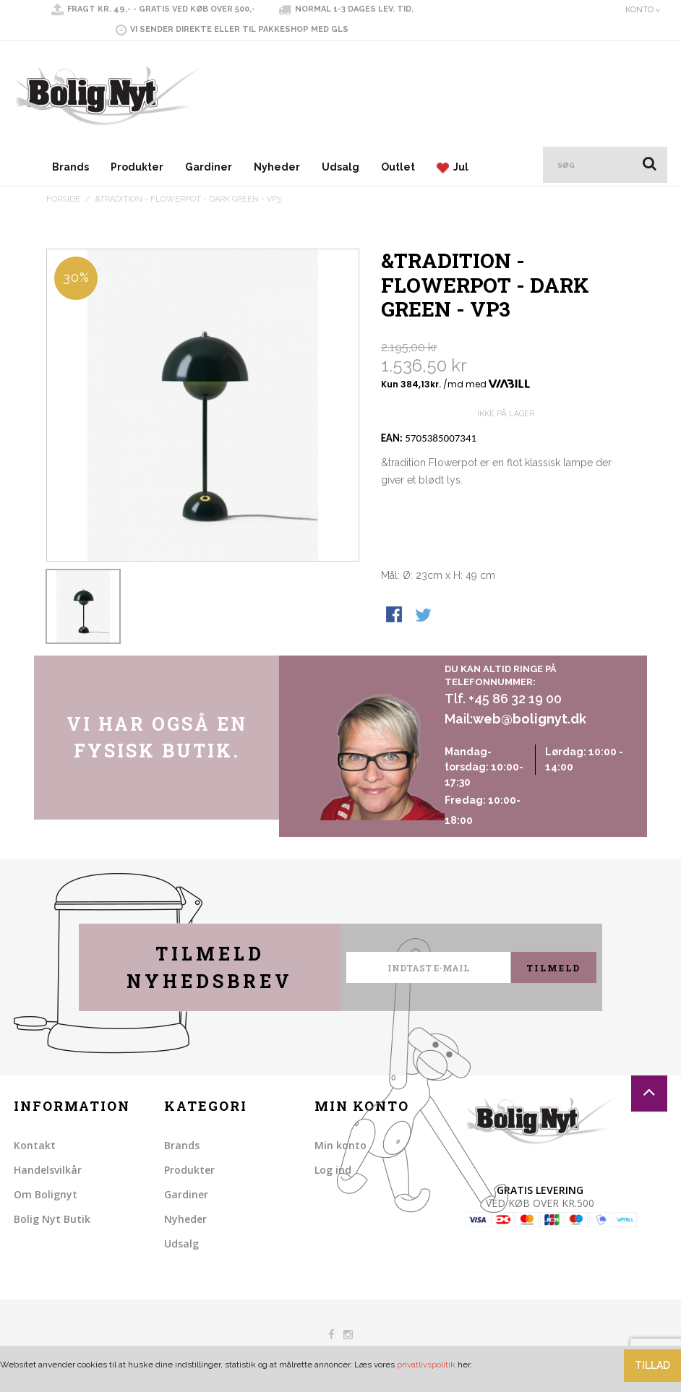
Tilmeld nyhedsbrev (210, 967)
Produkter (137, 167)
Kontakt (35, 1145)
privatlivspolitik (426, 1364)
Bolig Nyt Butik (52, 1219)
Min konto (340, 1145)
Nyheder (277, 167)
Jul (452, 167)
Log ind (332, 1170)
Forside (63, 199)
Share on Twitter (424, 615)
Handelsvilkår (48, 1170)
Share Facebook (395, 615)
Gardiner (208, 167)
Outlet (398, 167)
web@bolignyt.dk (529, 718)
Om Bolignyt (45, 1194)
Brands (70, 167)
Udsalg (340, 167)
